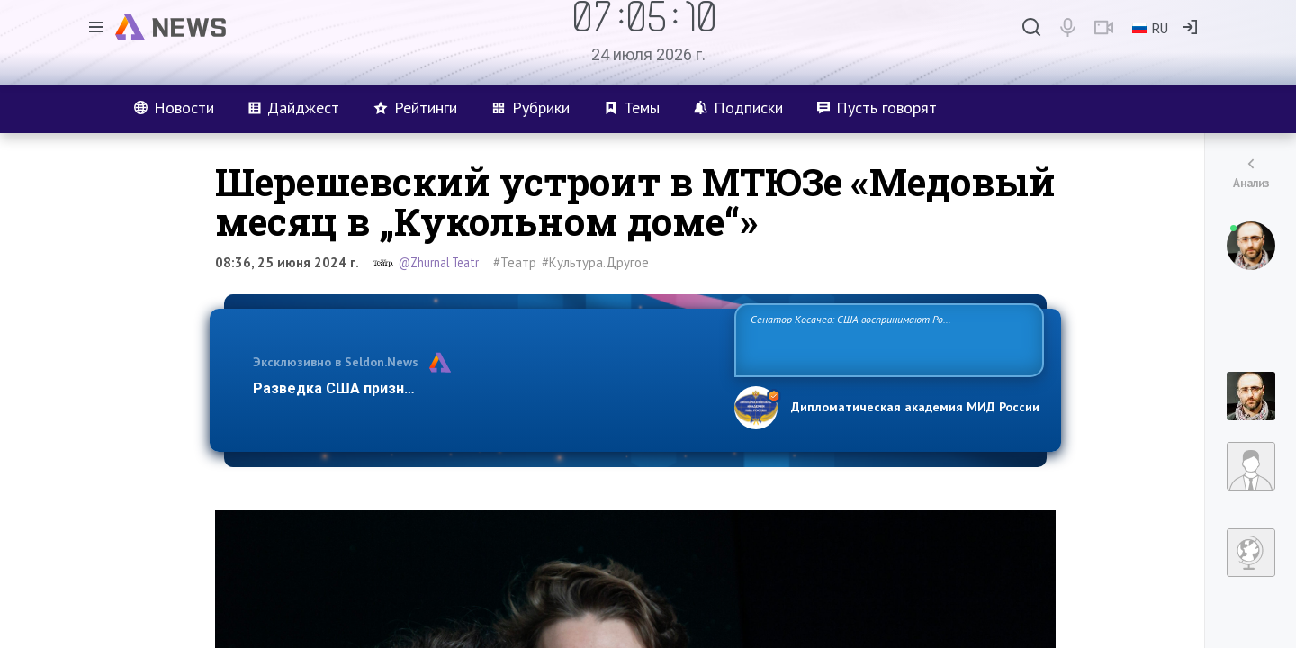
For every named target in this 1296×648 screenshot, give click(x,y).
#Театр (514, 262)
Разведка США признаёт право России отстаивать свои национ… (484, 388)
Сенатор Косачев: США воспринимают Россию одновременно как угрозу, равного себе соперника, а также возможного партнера (886, 338)
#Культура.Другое (595, 262)
